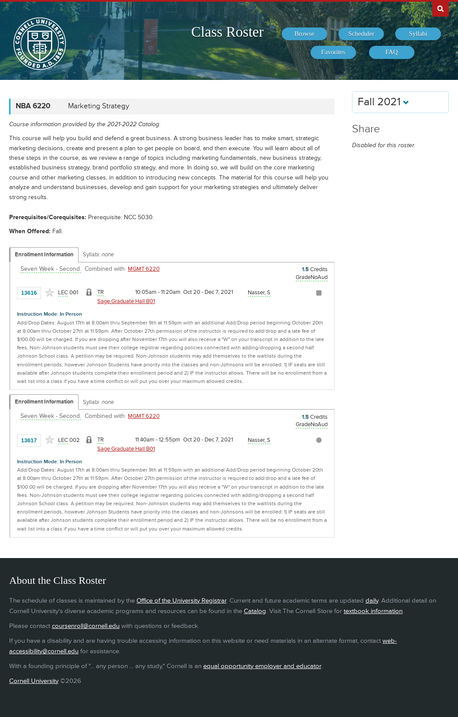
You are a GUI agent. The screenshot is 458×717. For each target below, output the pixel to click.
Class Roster (227, 32)
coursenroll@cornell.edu (86, 626)
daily (372, 600)
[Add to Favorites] (50, 292)
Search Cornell (440, 8)
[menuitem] (304, 34)
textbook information (373, 611)
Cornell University (33, 681)
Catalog (255, 611)
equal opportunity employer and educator (262, 666)
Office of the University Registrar (181, 600)
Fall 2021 (383, 102)
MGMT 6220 (144, 268)
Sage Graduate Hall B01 (126, 301)
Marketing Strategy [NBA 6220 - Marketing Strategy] (98, 106)
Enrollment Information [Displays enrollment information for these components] (44, 254)
